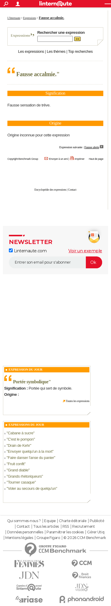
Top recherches (80, 51)
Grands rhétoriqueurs (24, 476)
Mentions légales (19, 538)
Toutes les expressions (77, 401)
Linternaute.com (27, 250)
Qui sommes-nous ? (24, 521)
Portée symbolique (31, 381)
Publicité (97, 521)
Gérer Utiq (95, 532)
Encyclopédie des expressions (50, 189)
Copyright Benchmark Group (22, 158)
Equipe (49, 521)
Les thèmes (56, 51)
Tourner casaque (21, 482)
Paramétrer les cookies (65, 532)
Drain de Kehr (19, 445)
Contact (72, 189)
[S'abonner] (55, 262)
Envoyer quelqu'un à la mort (30, 451)
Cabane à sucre (20, 433)
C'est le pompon (20, 439)
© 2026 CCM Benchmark (84, 538)
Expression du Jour (25, 369)
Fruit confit (16, 464)
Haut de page (96, 158)
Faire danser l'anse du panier (31, 457)
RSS (65, 526)
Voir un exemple (85, 250)
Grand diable (18, 470)
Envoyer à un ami (58, 158)
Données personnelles (25, 532)
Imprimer (79, 158)
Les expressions (31, 51)
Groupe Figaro (48, 538)
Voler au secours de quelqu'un (32, 488)
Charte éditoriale (72, 521)
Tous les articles (46, 526)
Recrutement (83, 526)
